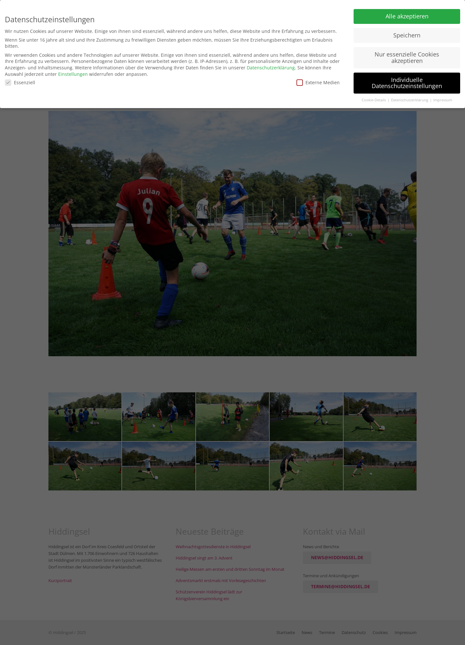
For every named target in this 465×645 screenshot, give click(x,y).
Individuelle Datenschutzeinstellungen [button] (407, 80)
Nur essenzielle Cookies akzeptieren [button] (407, 54)
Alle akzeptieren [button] (407, 13)
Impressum (442, 97)
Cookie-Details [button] (374, 97)
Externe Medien (318, 79)
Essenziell (20, 79)
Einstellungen (73, 71)
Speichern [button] (406, 32)
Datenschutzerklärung (271, 64)
